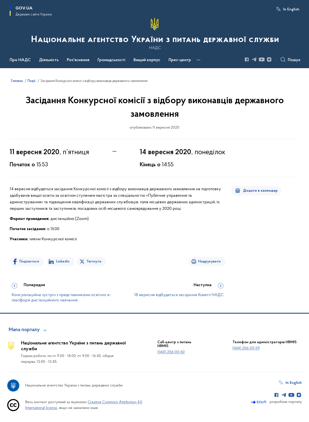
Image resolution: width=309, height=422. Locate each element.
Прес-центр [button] (180, 60)
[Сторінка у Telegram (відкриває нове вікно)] (254, 59)
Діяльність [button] (49, 60)
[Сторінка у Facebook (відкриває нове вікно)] (247, 59)
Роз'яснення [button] (78, 60)
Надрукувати (209, 261)
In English (291, 9)
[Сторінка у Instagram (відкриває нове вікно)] (269, 59)
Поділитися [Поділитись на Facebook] (29, 261)
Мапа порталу (24, 330)
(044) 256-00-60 (171, 352)
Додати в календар (260, 191)
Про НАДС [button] (20, 60)
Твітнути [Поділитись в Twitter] (93, 261)
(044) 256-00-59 (246, 348)
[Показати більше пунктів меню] (198, 60)
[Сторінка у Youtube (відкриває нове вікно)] (262, 59)
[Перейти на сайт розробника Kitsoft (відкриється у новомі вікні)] (259, 402)
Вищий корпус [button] (146, 60)
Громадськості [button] (111, 60)
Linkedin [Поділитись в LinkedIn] (63, 261)
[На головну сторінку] (154, 33)
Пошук (294, 60)
